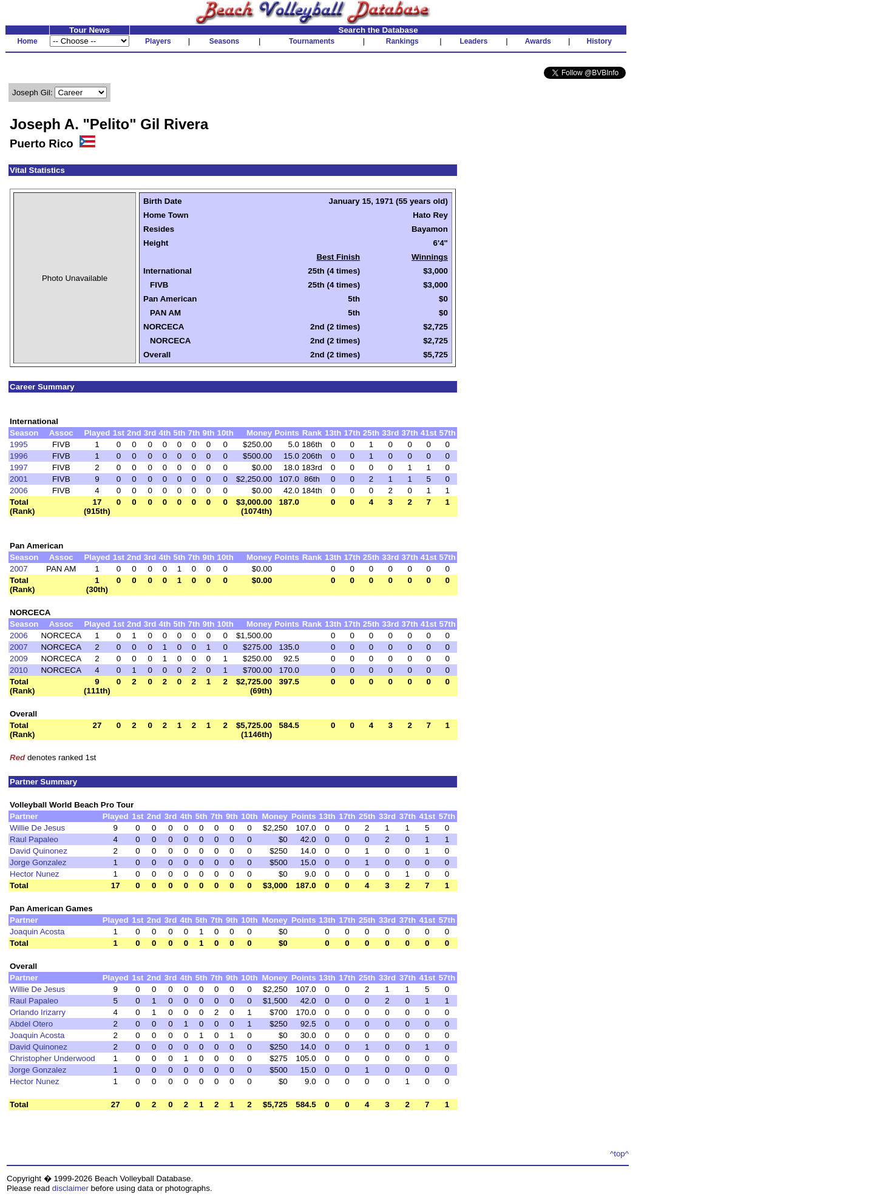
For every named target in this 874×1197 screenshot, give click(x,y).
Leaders (473, 41)
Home (27, 41)
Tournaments (311, 41)
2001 (19, 479)
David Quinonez (38, 850)
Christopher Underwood (52, 1058)
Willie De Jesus (37, 827)
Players (158, 41)
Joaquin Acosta (37, 931)
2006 (19, 490)
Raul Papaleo (34, 839)
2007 (19, 568)
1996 (19, 455)
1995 (19, 444)
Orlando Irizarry (38, 1012)
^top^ (619, 1153)
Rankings (402, 41)
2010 (19, 670)
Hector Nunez (34, 873)
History (599, 41)
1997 (19, 467)
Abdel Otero (31, 1023)
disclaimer (70, 1188)
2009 (19, 658)
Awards (538, 41)
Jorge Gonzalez (38, 862)
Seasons (224, 41)
